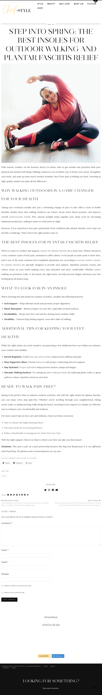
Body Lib (78, 4)
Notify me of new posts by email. (14, 592)
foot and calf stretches (40, 356)
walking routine (59, 372)
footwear (40, 362)
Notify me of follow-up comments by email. (17, 586)
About (52, 666)
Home (46, 666)
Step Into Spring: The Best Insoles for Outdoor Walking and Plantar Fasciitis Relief (51, 44)
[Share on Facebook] (11, 495)
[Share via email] (8, 495)
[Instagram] (49, 490)
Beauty (51, 4)
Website (5, 574)
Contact (6, 668)
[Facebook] (53, 490)
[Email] (57, 490)
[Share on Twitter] (14, 495)
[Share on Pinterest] (17, 495)
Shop (40, 8)
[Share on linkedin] (22, 495)
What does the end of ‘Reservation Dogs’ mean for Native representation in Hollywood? (76, 503)
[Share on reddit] (24, 495)
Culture (91, 4)
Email (4, 562)
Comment (6, 523)
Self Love (64, 4)
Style (40, 4)
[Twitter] (45, 490)
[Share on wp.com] (27, 495)
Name (4, 550)
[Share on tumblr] (19, 495)
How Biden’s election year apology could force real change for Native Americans (26, 503)
